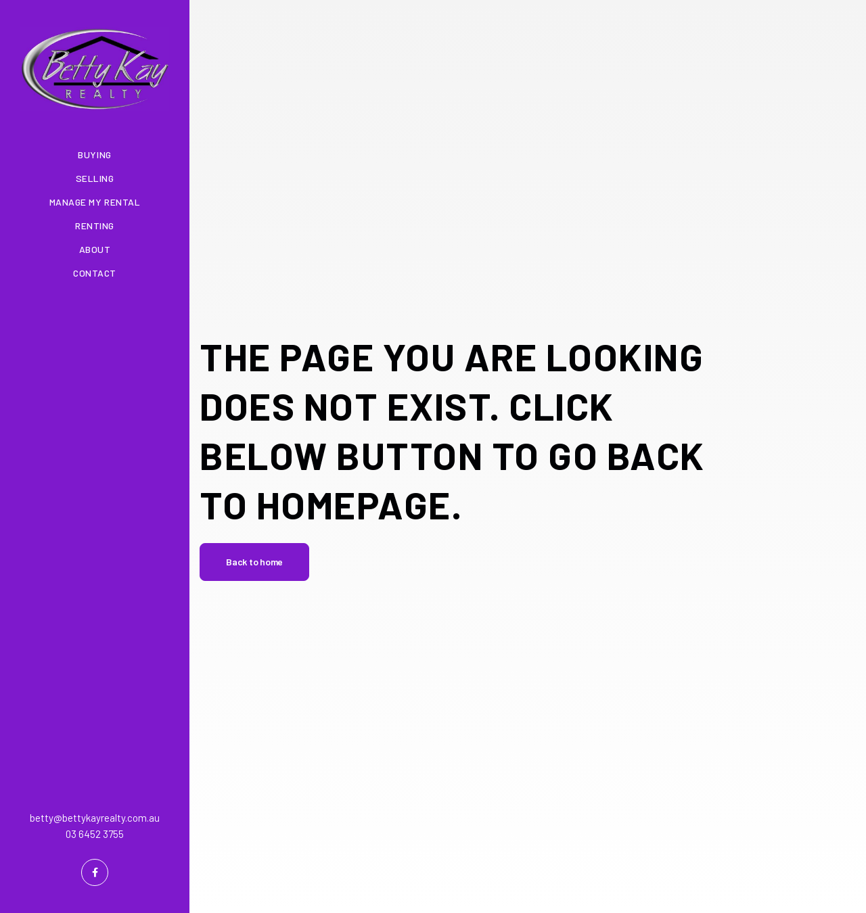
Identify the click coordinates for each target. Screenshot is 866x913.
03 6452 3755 (95, 834)
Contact (94, 273)
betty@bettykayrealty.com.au (95, 818)
